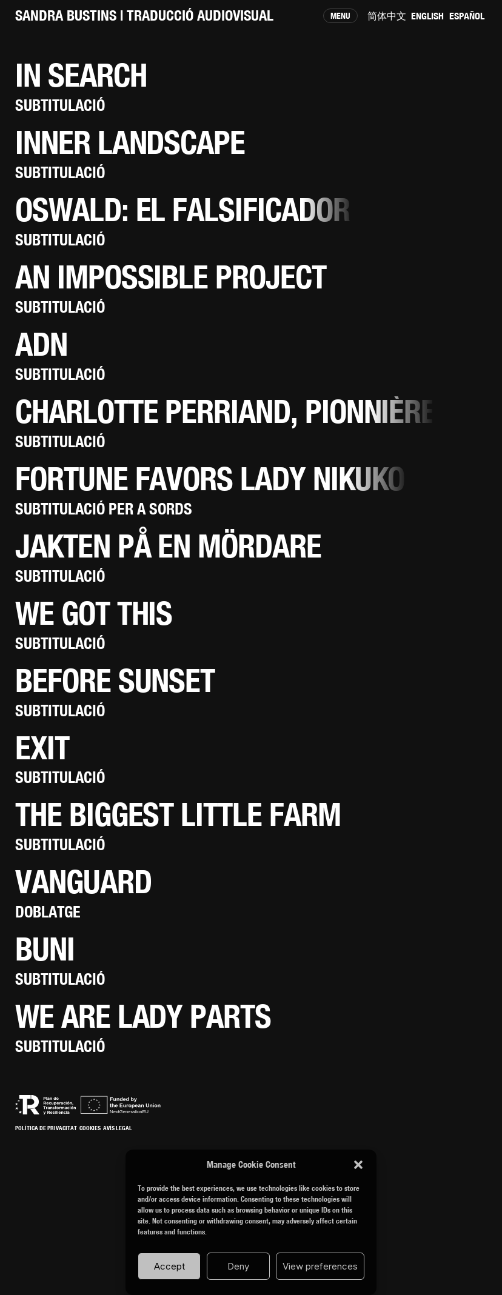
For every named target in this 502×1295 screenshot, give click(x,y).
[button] (358, 1165)
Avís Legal (117, 1128)
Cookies (90, 1128)
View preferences (320, 1266)
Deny (238, 1266)
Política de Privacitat (46, 1128)
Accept (169, 1266)
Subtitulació (60, 105)
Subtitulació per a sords (103, 508)
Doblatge (48, 911)
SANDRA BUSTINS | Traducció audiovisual (144, 15)
